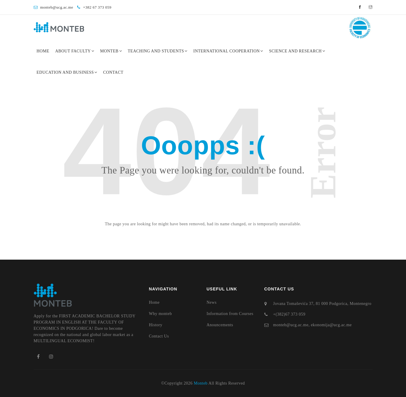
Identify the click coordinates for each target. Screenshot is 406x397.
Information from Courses (230, 313)
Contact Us (159, 336)
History (156, 325)
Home (43, 51)
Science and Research (297, 51)
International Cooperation (228, 51)
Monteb (111, 51)
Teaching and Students (157, 51)
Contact (113, 72)
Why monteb (160, 313)
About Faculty (74, 51)
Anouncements (220, 325)
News (212, 302)
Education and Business (67, 72)
